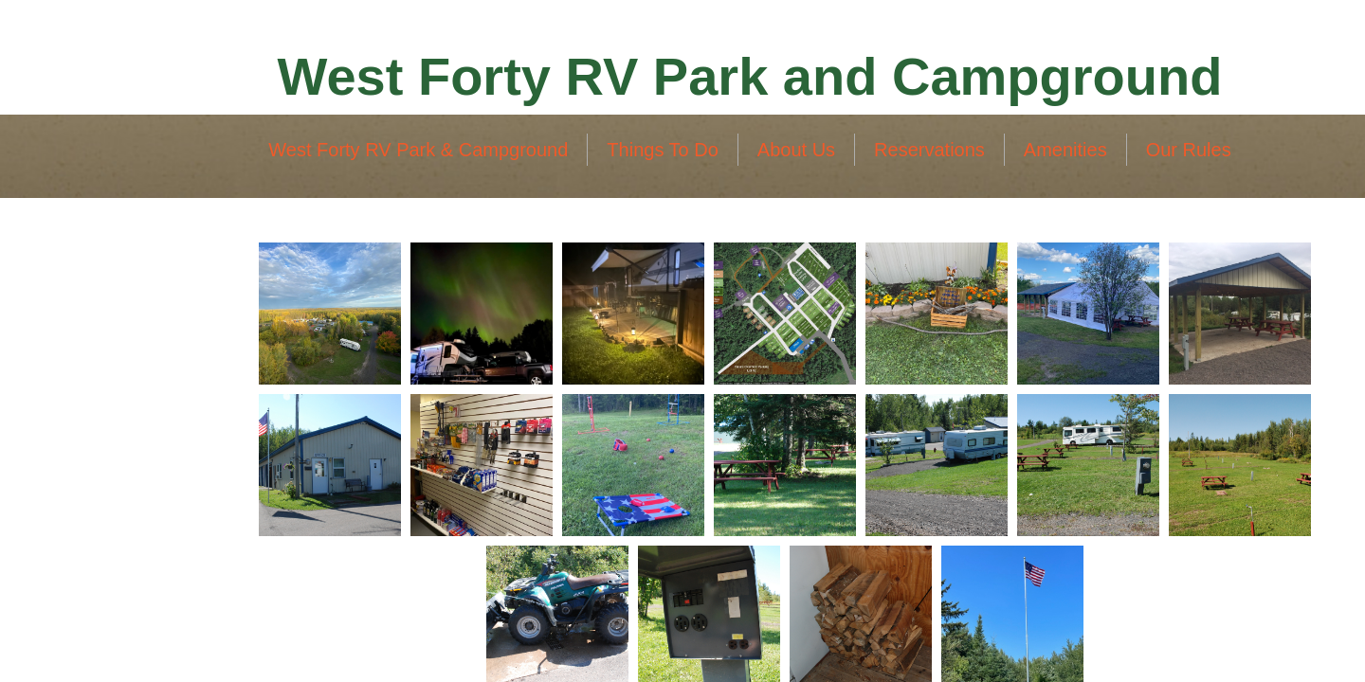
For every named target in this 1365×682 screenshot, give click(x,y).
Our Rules (1188, 149)
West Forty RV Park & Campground (418, 149)
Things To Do (662, 149)
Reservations (929, 149)
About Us (796, 149)
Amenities (1065, 149)
